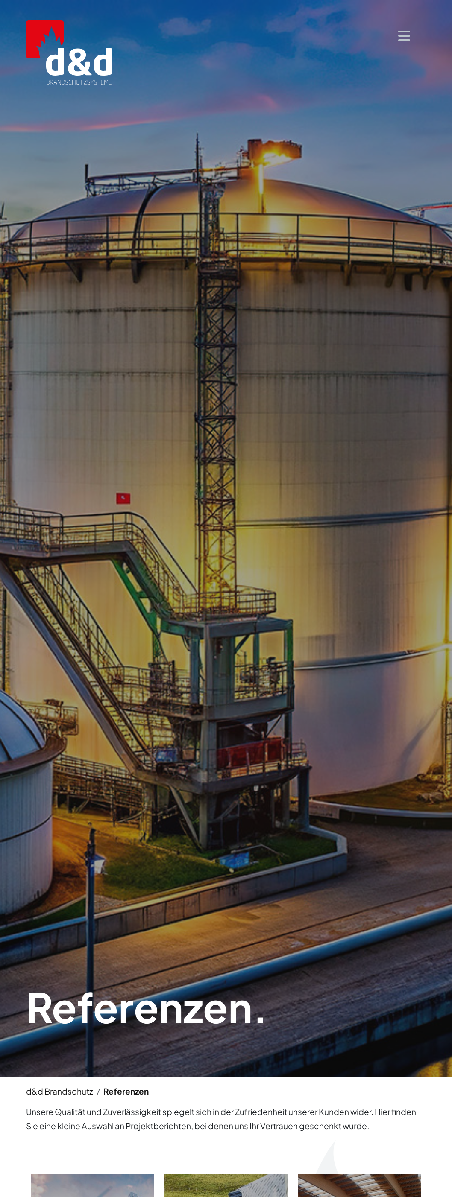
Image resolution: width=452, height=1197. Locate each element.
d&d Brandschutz (59, 1091)
